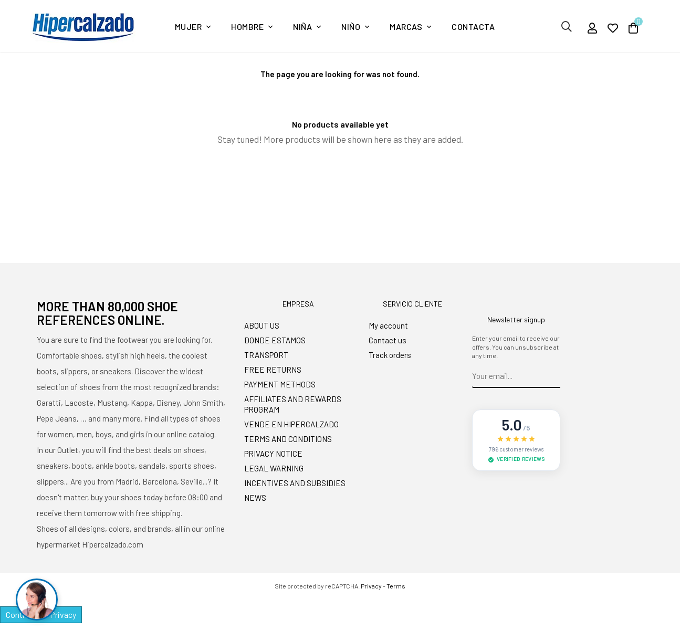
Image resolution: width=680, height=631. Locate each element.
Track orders (390, 355)
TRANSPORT (266, 355)
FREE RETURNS (272, 369)
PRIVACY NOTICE (273, 453)
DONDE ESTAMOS (275, 340)
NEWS (255, 497)
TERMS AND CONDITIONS (288, 439)
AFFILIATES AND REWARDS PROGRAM (292, 404)
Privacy (371, 586)
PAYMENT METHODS (280, 384)
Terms (395, 586)
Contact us (387, 340)
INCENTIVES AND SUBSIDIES (295, 483)
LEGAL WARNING (274, 468)
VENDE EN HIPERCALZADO (291, 424)
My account (388, 325)
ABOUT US (261, 325)
